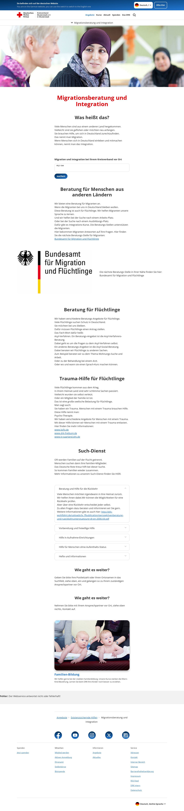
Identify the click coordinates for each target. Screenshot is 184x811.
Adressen (135, 752)
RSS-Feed (135, 781)
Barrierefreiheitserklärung (142, 771)
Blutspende (60, 771)
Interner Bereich (138, 762)
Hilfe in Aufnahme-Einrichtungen (76, 537)
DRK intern (135, 785)
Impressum (136, 776)
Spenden (116, 15)
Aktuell (107, 15)
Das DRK (126, 15)
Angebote (89, 15)
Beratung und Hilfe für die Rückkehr (78, 488)
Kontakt (134, 757)
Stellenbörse (60, 766)
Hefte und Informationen (72, 556)
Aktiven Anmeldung (63, 757)
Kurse (99, 15)
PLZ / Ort (60, 165)
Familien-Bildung (66, 674)
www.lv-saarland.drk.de (67, 436)
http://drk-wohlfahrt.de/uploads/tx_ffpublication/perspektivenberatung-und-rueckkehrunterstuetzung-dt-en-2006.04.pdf (90, 515)
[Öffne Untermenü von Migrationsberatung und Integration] (92, 22)
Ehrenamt (59, 762)
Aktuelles (97, 757)
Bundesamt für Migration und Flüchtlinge (76, 238)
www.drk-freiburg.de (65, 433)
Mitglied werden (62, 752)
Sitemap (134, 766)
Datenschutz (136, 790)
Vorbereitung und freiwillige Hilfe (77, 528)
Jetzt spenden (23, 752)
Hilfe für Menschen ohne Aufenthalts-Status (82, 547)
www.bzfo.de (61, 429)
